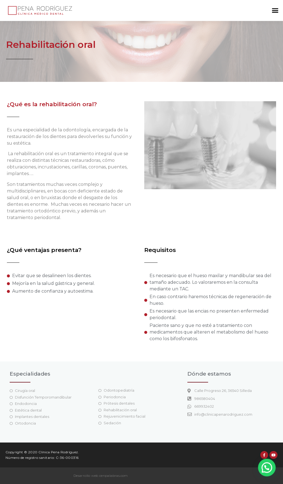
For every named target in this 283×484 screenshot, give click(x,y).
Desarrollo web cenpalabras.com (101, 475)
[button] (275, 10)
